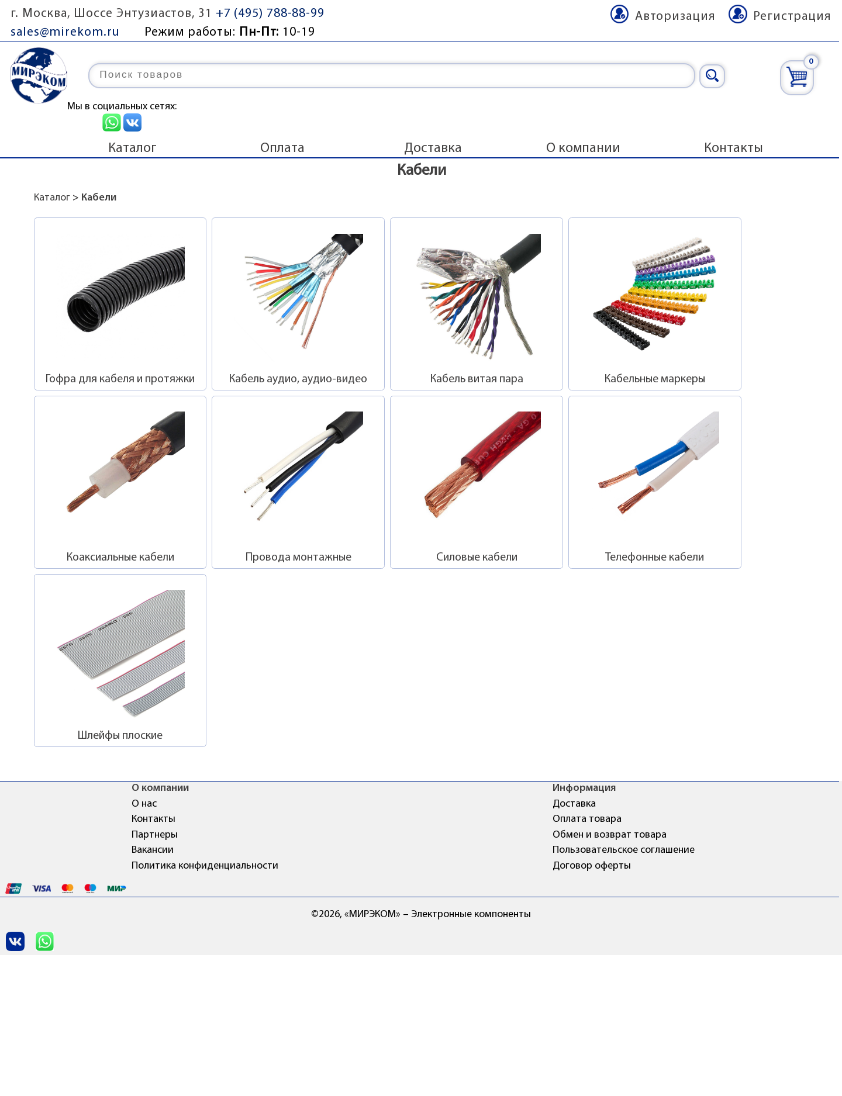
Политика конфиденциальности (205, 866)
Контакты (733, 148)
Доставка (433, 148)
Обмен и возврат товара (610, 835)
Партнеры (155, 835)
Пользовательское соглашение (624, 850)
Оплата (282, 148)
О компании (583, 148)
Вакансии (153, 850)
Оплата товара (587, 819)
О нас (144, 804)
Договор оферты (592, 866)
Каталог (132, 148)
